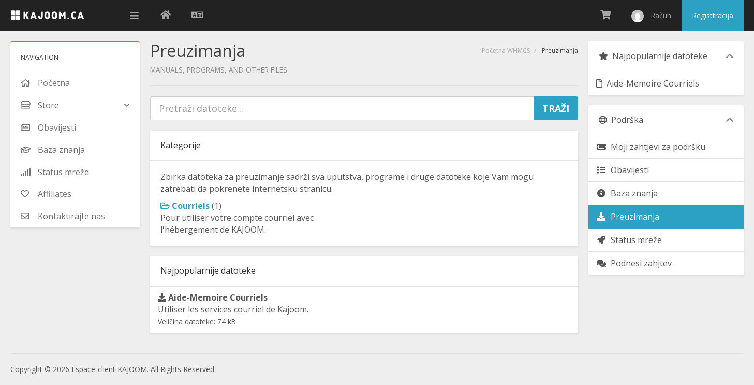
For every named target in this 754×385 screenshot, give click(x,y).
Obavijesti (622, 170)
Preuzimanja (627, 216)
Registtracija (712, 15)
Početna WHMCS (506, 50)
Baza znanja (627, 193)
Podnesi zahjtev (634, 263)
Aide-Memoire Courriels (647, 83)
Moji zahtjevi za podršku (650, 146)
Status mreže (629, 240)
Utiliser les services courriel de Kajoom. (233, 309)
